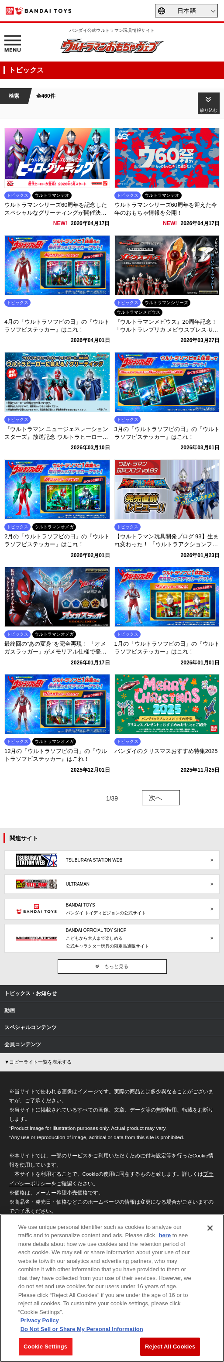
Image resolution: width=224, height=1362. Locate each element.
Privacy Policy (40, 1320)
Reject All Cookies (170, 1346)
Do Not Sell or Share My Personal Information (82, 1329)
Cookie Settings (45, 1346)
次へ (155, 797)
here (165, 1235)
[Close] (210, 1228)
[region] (112, 1288)
